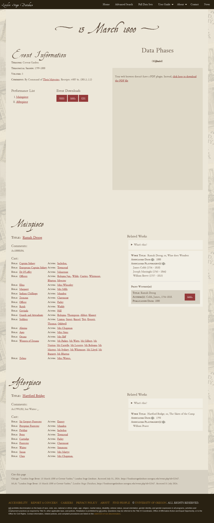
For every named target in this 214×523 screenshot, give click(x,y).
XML (72, 98)
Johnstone (62, 272)
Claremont (62, 298)
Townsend (62, 267)
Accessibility (18, 503)
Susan (22, 452)
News (207, 4)
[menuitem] (106, 4)
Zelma (22, 358)
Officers (23, 276)
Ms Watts (74, 341)
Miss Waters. (64, 358)
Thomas (52, 323)
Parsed (184, 61)
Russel (76, 319)
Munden (61, 293)
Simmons (62, 447)
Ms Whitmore (77, 349)
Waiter (22, 447)
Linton (61, 319)
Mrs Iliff (61, 336)
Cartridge (24, 439)
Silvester (61, 280)
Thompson (73, 315)
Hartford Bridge (34, 396)
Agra (21, 332)
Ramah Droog (32, 238)
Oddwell (62, 323)
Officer (22, 302)
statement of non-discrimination (107, 514)
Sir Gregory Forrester (30, 421)
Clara (22, 456)
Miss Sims (62, 332)
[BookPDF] (157, 133)
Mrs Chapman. (65, 456)
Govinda (23, 311)
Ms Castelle (63, 345)
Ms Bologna (90, 345)
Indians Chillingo (28, 293)
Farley (60, 302)
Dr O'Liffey (25, 272)
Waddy (61, 306)
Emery (61, 421)
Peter (22, 434)
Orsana (22, 336)
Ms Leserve (77, 345)
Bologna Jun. (64, 276)
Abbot (83, 315)
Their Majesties (51, 79)
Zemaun (23, 298)
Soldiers (23, 319)
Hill (59, 311)
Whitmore (94, 276)
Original (147, 61)
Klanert (92, 315)
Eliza (21, 285)
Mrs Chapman (64, 328)
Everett (91, 319)
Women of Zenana (29, 341)
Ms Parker (62, 341)
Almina (23, 328)
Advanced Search (124, 4)
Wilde (75, 276)
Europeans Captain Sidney (33, 267)
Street (69, 319)
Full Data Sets (145, 4)
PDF (128, 61)
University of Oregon (150, 503)
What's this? (140, 244)
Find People (121, 503)
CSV (83, 98)
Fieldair (23, 430)
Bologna (61, 315)
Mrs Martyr (63, 452)
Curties (84, 276)
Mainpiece (22, 97)
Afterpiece (22, 102)
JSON (61, 98)
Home (106, 4)
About (180, 4)
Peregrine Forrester (29, 426)
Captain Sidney (27, 263)
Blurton (52, 280)
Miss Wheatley (65, 285)
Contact (195, 4)
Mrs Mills (62, 289)
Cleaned (166, 61)
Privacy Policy (86, 503)
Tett (84, 319)
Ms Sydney (63, 349)
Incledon (61, 430)
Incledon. (62, 263)
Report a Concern (44, 503)
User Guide (164, 4)
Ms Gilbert (86, 341)
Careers (67, 503)
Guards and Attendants (31, 315)
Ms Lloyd (92, 349)
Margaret (24, 289)
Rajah (22, 306)
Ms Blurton (63, 354)
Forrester (24, 443)
